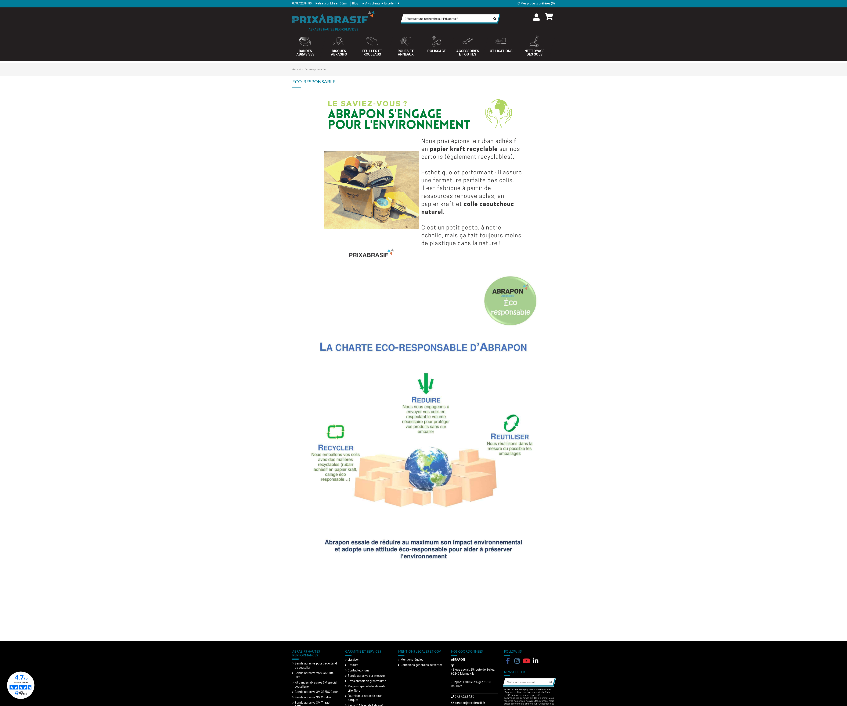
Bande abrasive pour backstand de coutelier (316, 665)
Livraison (354, 659)
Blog (355, 3)
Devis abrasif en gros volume (367, 681)
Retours (353, 665)
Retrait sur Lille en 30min (332, 3)
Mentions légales (412, 659)
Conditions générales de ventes (422, 665)
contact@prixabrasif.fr (470, 703)
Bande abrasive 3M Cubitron (313, 697)
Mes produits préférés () (535, 3)
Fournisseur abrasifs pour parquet (365, 698)
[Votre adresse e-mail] (525, 682)
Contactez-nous (358, 670)
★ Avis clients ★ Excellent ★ (381, 3)
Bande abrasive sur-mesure (366, 675)
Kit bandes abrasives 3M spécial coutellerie (316, 684)
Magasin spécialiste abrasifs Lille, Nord (367, 688)
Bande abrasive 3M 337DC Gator (316, 691)
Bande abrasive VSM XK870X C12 (314, 675)
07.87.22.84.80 (302, 3)
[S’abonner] (550, 682)
